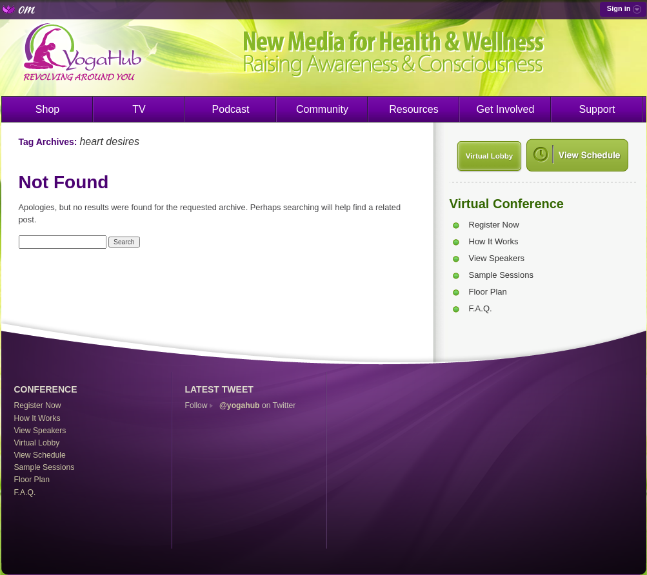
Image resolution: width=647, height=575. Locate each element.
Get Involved (506, 109)
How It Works (494, 241)
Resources (413, 109)
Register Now (494, 224)
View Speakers (496, 258)
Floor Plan (488, 292)
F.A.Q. (480, 308)
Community (322, 109)
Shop (47, 109)
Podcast (231, 109)
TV (138, 109)
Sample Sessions (501, 275)
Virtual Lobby (489, 156)
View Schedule (40, 455)
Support (597, 109)
